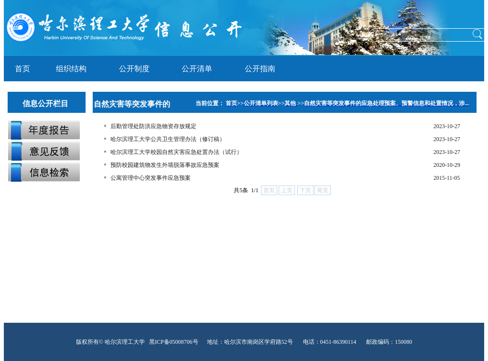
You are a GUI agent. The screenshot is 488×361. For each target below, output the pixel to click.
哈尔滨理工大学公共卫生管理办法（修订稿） (167, 139)
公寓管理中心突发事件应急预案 (150, 178)
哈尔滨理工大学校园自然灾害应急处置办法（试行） (176, 152)
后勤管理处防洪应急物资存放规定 (153, 126)
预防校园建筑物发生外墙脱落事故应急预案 (164, 165)
